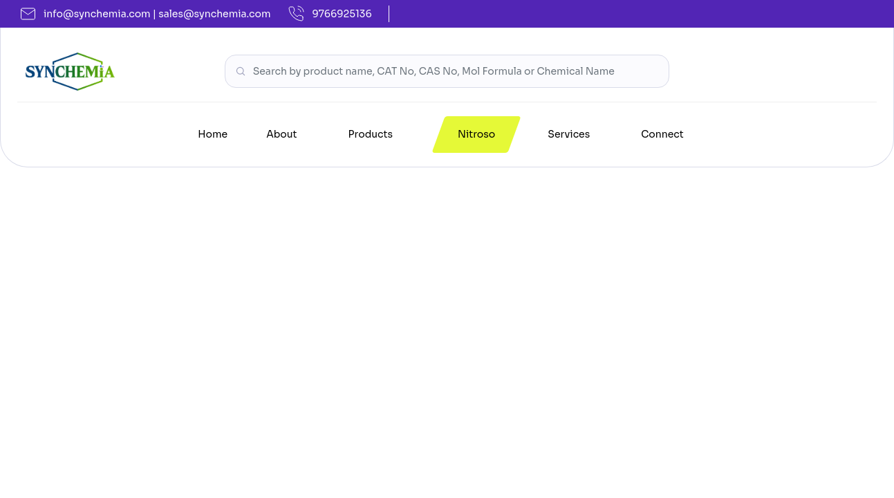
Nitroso (476, 134)
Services (569, 134)
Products (370, 134)
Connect (662, 134)
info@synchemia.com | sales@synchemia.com (146, 14)
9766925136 (330, 14)
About (281, 134)
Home (212, 134)
